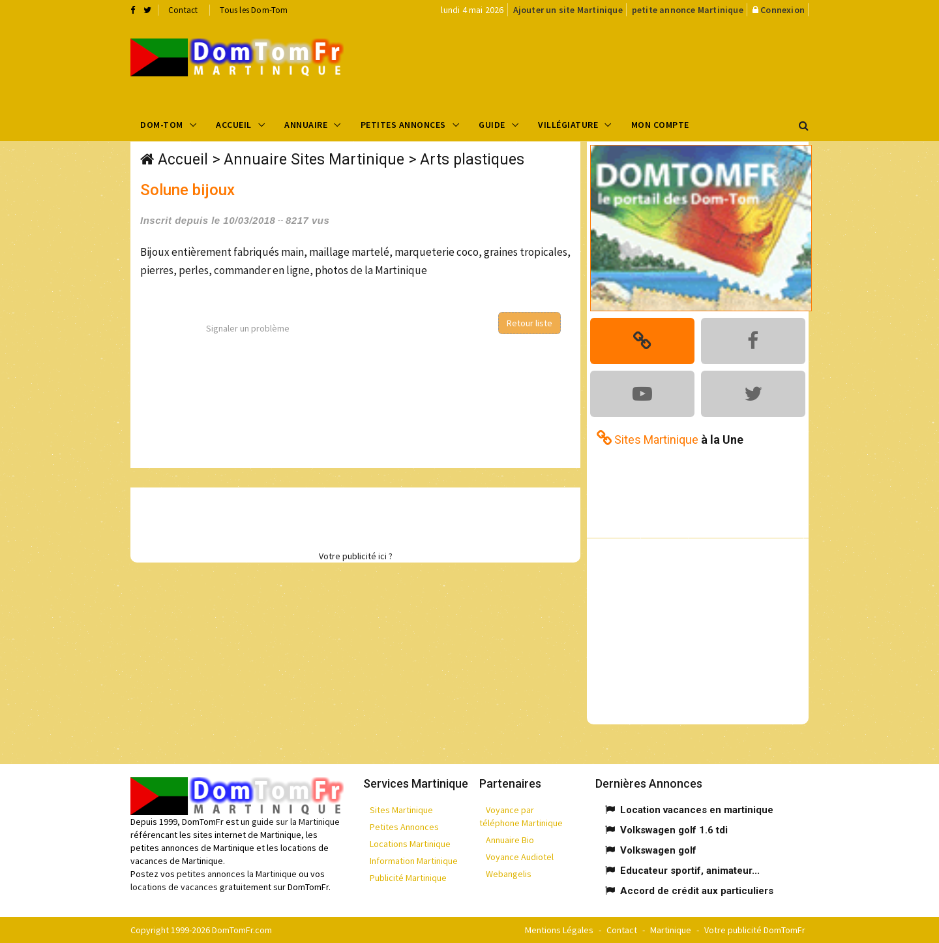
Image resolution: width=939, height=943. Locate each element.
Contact (183, 10)
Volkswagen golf (658, 850)
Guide (492, 125)
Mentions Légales (559, 930)
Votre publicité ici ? (356, 556)
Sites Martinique (401, 810)
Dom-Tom (161, 125)
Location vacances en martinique (696, 810)
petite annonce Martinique (687, 10)
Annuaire (305, 125)
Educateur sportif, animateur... (690, 870)
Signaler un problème (248, 328)
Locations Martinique (410, 844)
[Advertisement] (600, 62)
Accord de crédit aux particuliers (696, 891)
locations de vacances (174, 887)
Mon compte (660, 125)
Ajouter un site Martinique (568, 10)
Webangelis (508, 874)
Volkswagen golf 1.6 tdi (674, 830)
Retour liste (529, 323)
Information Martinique (414, 861)
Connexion (782, 10)
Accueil (234, 125)
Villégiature (568, 125)
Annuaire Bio (510, 840)
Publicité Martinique (408, 878)
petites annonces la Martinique (237, 874)
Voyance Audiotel (520, 857)
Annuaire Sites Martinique (314, 159)
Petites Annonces (403, 125)
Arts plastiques (472, 159)
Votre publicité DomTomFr (754, 930)
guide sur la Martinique (296, 821)
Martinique (670, 930)
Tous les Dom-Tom (254, 10)
